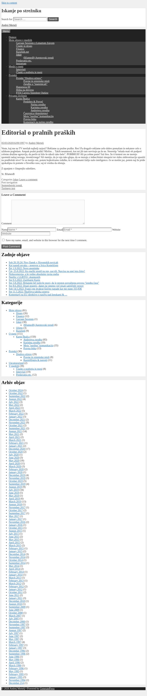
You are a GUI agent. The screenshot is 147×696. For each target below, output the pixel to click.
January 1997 (15, 652)
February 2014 (16, 576)
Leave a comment (28, 179)
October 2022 (16, 397)
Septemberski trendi (12, 185)
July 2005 (14, 623)
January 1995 (15, 681)
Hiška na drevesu (25, 90)
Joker (19, 54)
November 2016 (17, 526)
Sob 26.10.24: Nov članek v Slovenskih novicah (33, 266)
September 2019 (17, 488)
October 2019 (16, 485)
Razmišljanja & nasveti (35, 364)
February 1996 (16, 672)
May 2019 (14, 500)
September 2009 (17, 611)
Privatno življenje (18, 95)
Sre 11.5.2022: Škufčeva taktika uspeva (29, 296)
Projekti (13, 75)
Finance (20, 49)
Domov (12, 37)
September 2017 (17, 517)
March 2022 (15, 415)
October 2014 (16, 564)
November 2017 (17, 511)
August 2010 (15, 608)
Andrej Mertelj (9, 25)
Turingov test (8, 188)
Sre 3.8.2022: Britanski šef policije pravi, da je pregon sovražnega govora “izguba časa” (54, 287)
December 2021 (17, 424)
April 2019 (14, 503)
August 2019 (15, 491)
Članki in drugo (24, 46)
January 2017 (15, 523)
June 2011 (14, 599)
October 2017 (16, 514)
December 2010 (17, 605)
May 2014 (14, 570)
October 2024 (16, 394)
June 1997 (14, 640)
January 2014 (15, 579)
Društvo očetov (24, 358)
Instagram (21, 63)
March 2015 (15, 550)
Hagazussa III (23, 87)
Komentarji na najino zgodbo (38, 122)
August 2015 (15, 535)
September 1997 (17, 631)
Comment (6, 228)
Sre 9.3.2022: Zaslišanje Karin (24, 284)
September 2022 (17, 400)
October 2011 (16, 596)
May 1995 (14, 675)
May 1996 (14, 664)
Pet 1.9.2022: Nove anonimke (24, 272)
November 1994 (17, 684)
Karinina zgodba (39, 107)
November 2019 (17, 482)
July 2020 (14, 459)
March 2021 (15, 444)
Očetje (19, 332)
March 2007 (15, 620)
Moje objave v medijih (20, 40)
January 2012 (15, 593)
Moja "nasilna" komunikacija (38, 350)
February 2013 (16, 585)
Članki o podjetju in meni (29, 72)
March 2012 (15, 588)
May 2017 (14, 520)
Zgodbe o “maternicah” (35, 84)
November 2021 (17, 427)
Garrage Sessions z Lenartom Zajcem (35, 43)
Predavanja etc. (24, 60)
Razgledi (20, 335)
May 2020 (14, 465)
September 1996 (17, 658)
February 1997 (16, 649)
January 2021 (15, 450)
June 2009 (14, 614)
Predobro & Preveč (33, 101)
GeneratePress (47, 693)
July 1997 (14, 637)
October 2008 (16, 617)
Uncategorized (16, 367)
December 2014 (17, 558)
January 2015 (15, 555)
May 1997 (14, 643)
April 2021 (14, 441)
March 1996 (15, 670)
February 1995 (16, 678)
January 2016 (15, 529)
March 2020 (15, 470)
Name (4, 234)
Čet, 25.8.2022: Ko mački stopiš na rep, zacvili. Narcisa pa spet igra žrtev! (47, 275)
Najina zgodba (38, 104)
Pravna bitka (29, 119)
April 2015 (14, 547)
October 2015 (16, 532)
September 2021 (17, 432)
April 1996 (14, 667)
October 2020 (16, 456)
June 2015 (14, 541)
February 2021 (16, 447)
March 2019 (15, 506)
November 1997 (17, 629)
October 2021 (16, 430)
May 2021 (14, 438)
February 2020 (16, 473)
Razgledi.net (22, 51)
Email (60, 234)
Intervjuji (21, 69)
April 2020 (14, 468)
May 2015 (14, 544)
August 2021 (15, 435)
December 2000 (17, 626)
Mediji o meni (16, 66)
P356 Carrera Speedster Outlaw (32, 92)
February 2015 (16, 552)
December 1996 (17, 655)
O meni (12, 338)
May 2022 (14, 409)
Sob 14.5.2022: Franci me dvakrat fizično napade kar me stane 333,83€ (45, 293)
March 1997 (15, 646)
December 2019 (17, 479)
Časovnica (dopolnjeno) (35, 113)
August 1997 (15, 634)
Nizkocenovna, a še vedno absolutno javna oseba (34, 278)
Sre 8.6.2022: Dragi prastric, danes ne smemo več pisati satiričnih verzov (46, 290)
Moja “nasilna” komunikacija (38, 116)
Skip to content (9, 2)
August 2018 (15, 509)
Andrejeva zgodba (40, 110)
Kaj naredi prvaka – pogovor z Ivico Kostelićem (33, 269)
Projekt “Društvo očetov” (29, 78)
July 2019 (14, 494)
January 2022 (15, 421)
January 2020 (15, 476)
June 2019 (14, 497)
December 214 (16, 687)
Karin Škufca (23, 98)
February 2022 (16, 418)
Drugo (19, 317)
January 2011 (15, 602)
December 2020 (17, 453)
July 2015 (14, 538)
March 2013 (15, 582)
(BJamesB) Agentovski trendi (38, 57)
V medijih (14, 370)
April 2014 (14, 573)
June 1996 (14, 661)
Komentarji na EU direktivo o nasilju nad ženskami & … (38, 299)
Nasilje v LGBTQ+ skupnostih (24, 281)
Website (116, 234)
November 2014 (17, 561)
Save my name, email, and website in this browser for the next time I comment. (46, 244)
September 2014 (17, 567)
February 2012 (16, 591)
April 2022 (14, 412)
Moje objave (15, 314)
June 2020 (14, 462)
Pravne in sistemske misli (36, 81)
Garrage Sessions (25, 323)
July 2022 (14, 406)
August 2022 (15, 403)
